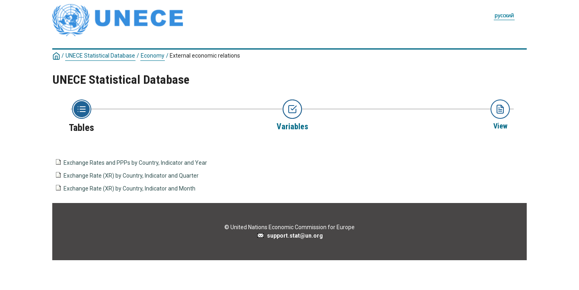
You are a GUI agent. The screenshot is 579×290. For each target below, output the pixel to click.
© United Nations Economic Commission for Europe (289, 227)
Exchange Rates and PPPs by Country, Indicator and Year (135, 163)
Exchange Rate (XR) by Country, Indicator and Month (129, 188)
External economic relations (205, 55)
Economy (152, 55)
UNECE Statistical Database (100, 55)
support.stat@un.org (290, 235)
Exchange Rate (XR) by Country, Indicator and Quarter (131, 175)
